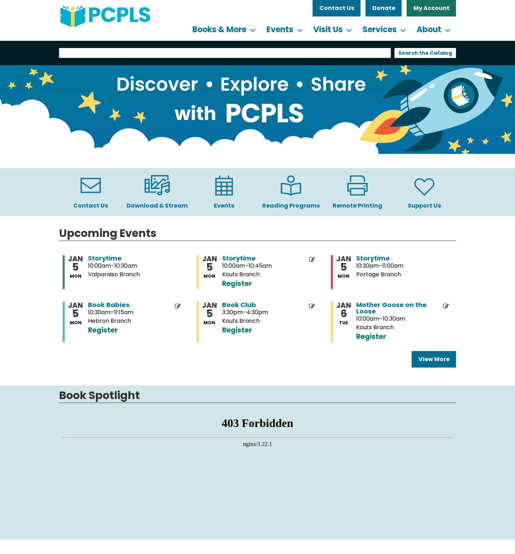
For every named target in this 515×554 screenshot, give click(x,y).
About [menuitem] (429, 29)
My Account (431, 8)
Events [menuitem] (279, 29)
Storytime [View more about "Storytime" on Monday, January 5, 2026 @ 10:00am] (105, 258)
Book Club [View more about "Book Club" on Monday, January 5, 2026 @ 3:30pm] (239, 305)
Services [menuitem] (380, 29)
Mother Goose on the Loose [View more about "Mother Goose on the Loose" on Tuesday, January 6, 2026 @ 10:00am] (391, 308)
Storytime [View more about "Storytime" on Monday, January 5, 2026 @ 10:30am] (373, 258)
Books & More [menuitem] (219, 29)
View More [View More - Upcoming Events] (434, 359)
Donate (383, 8)
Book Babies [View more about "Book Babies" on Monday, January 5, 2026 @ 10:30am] (108, 305)
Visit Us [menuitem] (328, 29)
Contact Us (336, 8)
